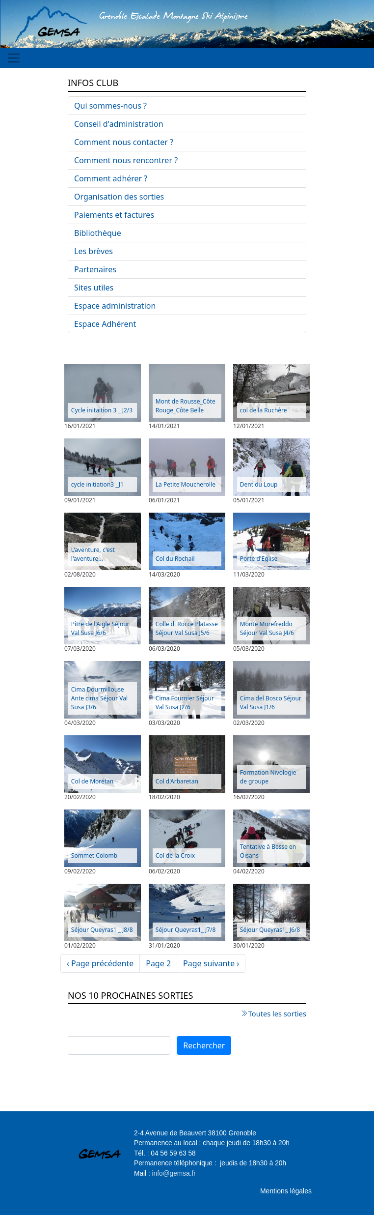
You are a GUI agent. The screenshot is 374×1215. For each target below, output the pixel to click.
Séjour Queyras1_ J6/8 (270, 930)
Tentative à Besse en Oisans (268, 851)
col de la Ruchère (263, 410)
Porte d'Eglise (259, 558)
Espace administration (115, 305)
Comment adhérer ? (110, 178)
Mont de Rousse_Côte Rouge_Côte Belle (185, 405)
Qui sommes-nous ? (110, 105)
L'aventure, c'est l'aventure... (93, 554)
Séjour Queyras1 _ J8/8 (102, 930)
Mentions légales (286, 1191)
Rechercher (204, 1045)
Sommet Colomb (94, 855)
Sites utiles (93, 287)
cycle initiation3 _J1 (97, 484)
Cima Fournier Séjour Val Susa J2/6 (185, 702)
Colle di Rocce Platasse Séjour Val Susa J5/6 (187, 628)
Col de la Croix (175, 855)
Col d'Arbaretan (177, 781)
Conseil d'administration (118, 123)
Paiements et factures (114, 214)
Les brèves (93, 251)
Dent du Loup (259, 484)
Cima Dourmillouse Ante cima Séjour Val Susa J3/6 (99, 698)
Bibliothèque (97, 233)
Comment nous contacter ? (123, 142)
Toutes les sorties (277, 1013)
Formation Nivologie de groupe (268, 776)
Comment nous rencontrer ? (126, 160)
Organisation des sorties (119, 196)
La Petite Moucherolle (185, 484)
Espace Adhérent (105, 323)
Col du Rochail (175, 558)
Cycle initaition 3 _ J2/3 (102, 410)
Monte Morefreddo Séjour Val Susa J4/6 (267, 628)
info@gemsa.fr (174, 1173)
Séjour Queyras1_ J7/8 (186, 930)
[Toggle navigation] (13, 58)
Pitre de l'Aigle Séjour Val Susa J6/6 (100, 628)
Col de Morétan (92, 781)
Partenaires (95, 269)
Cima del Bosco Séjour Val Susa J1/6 (270, 702)
